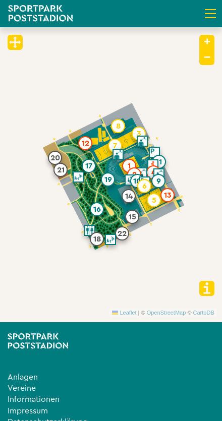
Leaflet (124, 313)
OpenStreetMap (166, 313)
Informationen (34, 399)
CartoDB (203, 313)
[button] (129, 166)
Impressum (28, 411)
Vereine (22, 388)
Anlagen (23, 377)
